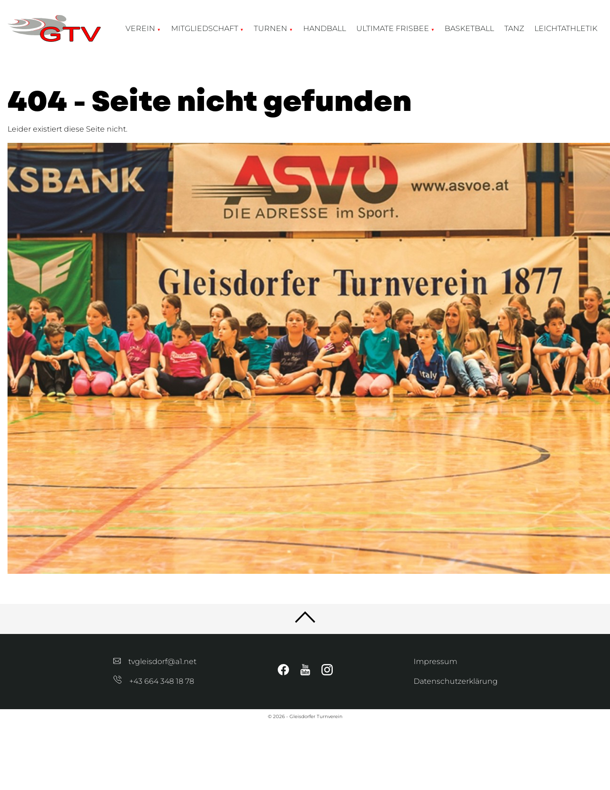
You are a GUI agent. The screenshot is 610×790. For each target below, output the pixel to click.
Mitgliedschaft (204, 28)
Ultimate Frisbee (392, 28)
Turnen (270, 28)
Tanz (514, 28)
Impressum (435, 661)
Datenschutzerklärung (456, 681)
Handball (324, 28)
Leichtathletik (565, 28)
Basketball (469, 28)
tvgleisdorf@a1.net (154, 661)
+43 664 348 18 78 (153, 681)
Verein (140, 28)
